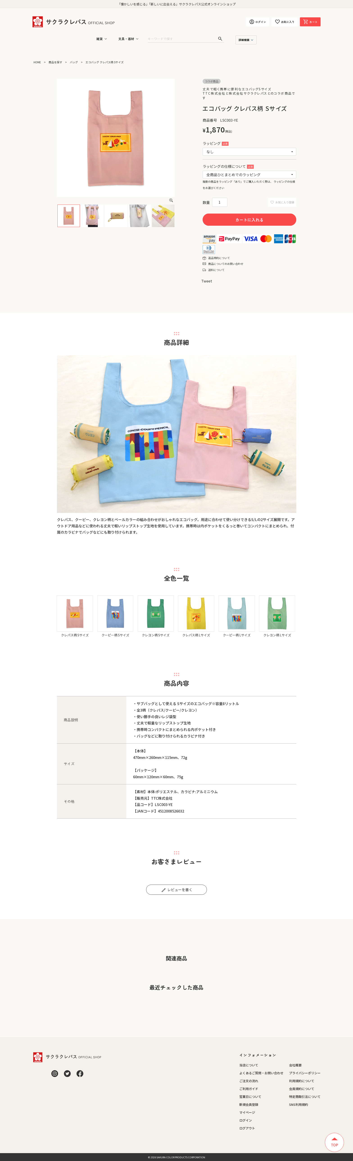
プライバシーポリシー (305, 1073)
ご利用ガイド (248, 1088)
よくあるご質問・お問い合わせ (261, 1073)
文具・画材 (126, 38)
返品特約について (219, 258)
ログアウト (247, 1128)
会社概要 (295, 1065)
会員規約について (301, 1088)
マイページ (247, 1112)
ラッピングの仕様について (228, 166)
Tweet (206, 281)
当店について (248, 1065)
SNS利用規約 (298, 1104)
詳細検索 (244, 40)
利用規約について (301, 1081)
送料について (216, 270)
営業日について (250, 1096)
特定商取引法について (305, 1096)
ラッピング (216, 143)
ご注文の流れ (248, 1081)
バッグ (74, 62)
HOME (37, 62)
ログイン (245, 1120)
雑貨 (99, 38)
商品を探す (55, 62)
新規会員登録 (248, 1104)
